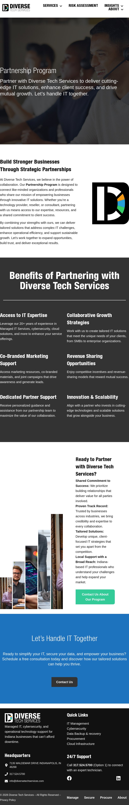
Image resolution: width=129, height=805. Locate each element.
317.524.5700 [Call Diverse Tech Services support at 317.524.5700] (83, 765)
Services (52, 6)
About (115, 9)
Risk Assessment (83, 6)
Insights (114, 6)
